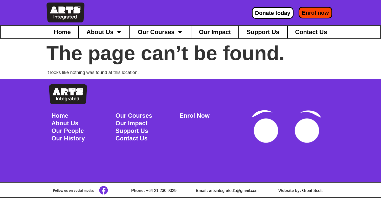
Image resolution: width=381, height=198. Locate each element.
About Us (104, 32)
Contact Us (311, 32)
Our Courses (160, 32)
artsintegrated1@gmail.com (234, 190)
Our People (68, 130)
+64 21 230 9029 (161, 190)
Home (62, 32)
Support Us (263, 32)
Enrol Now (195, 115)
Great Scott (312, 190)
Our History (68, 138)
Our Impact (215, 32)
